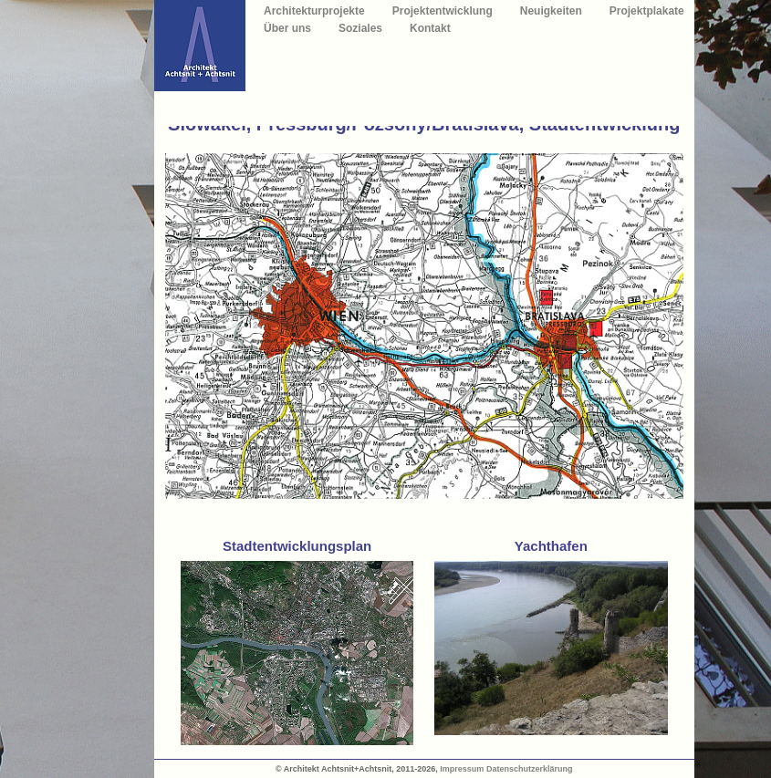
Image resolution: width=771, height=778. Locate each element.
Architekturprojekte (314, 11)
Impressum (462, 768)
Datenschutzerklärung (529, 768)
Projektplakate (647, 11)
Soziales (360, 28)
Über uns (287, 28)
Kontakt (430, 28)
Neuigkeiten (551, 11)
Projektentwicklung (442, 11)
